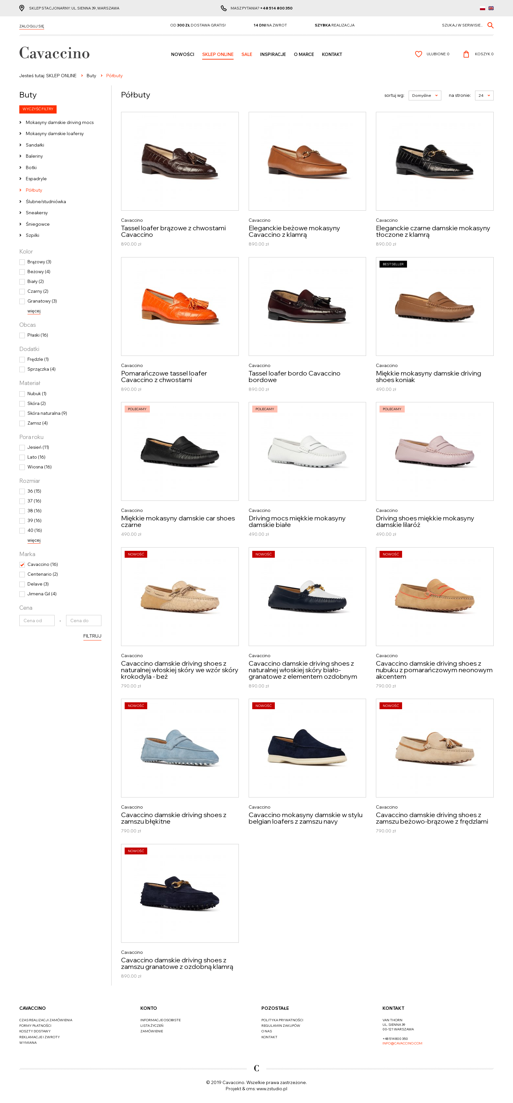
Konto (148, 1008)
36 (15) (34, 491)
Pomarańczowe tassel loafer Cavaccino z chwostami (164, 376)
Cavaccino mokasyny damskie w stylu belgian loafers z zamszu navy (306, 818)
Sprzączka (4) (41, 369)
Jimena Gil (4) (42, 593)
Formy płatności (35, 1026)
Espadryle (36, 178)
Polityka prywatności (282, 1020)
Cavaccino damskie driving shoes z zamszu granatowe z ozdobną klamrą (177, 963)
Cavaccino (32, 1008)
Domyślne (425, 95)
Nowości (182, 54)
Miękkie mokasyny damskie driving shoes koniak (428, 376)
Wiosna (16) (39, 466)
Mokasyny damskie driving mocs (60, 122)
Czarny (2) (37, 291)
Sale (246, 54)
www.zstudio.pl (271, 1088)
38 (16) (34, 510)
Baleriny (34, 156)
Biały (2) (35, 281)
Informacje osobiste (160, 1020)
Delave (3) (38, 584)
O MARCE (304, 54)
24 (484, 95)
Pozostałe (275, 1008)
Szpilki (32, 235)
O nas (266, 1031)
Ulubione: (438, 54)
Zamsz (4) (37, 423)
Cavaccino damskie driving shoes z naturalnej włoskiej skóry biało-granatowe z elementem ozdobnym (303, 670)
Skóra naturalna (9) (47, 413)
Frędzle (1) (38, 359)
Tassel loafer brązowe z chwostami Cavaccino (173, 231)
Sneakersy (37, 212)
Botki (31, 167)
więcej (34, 310)
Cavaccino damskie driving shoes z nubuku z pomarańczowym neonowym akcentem (434, 670)
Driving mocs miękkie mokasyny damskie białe (297, 521)
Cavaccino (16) (42, 564)
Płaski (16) (37, 335)
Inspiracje (273, 54)
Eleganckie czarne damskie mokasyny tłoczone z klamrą (433, 231)
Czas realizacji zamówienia (45, 1020)
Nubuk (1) (36, 393)
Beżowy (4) (38, 271)
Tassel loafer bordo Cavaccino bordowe (295, 376)
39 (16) (34, 520)
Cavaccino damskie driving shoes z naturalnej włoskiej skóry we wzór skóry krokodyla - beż (180, 670)
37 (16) (34, 500)
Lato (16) (36, 457)
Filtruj (92, 636)
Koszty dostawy (35, 1031)
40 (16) (34, 530)
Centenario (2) (42, 574)
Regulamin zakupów (280, 1026)
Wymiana (28, 1043)
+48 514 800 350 (276, 8)
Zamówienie (151, 1031)
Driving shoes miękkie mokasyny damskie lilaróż (425, 521)
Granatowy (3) (42, 301)
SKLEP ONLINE (218, 54)
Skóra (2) (36, 403)
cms (250, 1088)
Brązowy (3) (39, 261)
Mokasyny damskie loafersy (55, 133)
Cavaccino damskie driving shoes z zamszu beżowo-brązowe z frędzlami (432, 818)
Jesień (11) (38, 447)
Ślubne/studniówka (46, 201)
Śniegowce (38, 224)
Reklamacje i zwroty (39, 1037)
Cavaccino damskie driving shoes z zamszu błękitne (173, 818)
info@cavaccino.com (402, 1043)
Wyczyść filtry (38, 109)
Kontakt (332, 54)
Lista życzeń (151, 1026)
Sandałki (35, 145)
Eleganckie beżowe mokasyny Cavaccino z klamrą (294, 231)
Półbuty (34, 190)
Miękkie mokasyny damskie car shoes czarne (178, 521)
